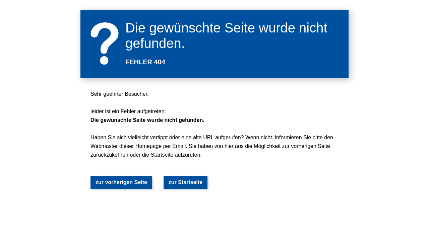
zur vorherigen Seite (121, 182)
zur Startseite (185, 182)
